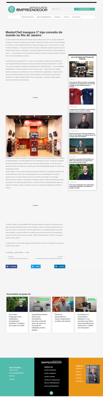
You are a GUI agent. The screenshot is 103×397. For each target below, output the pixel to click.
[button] (11, 266)
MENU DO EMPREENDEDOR (45, 17)
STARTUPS (67, 17)
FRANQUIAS (58, 17)
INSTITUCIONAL (77, 17)
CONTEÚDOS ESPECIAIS (28, 17)
